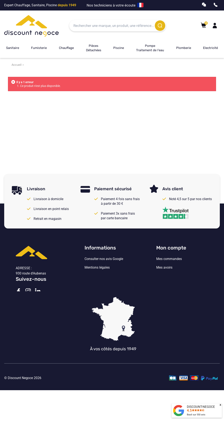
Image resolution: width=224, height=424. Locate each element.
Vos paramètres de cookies (104, 293)
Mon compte (171, 248)
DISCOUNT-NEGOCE (201, 407)
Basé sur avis (196, 414)
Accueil (16, 65)
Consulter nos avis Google (104, 259)
